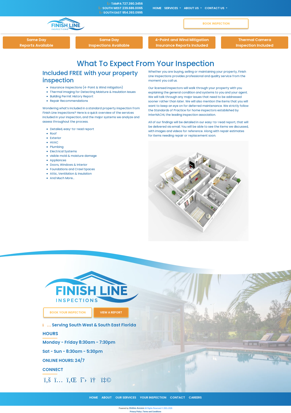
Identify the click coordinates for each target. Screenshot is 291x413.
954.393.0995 (132, 12)
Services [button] (171, 8)
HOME (93, 397)
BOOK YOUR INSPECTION (68, 312)
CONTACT (177, 397)
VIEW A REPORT (111, 312)
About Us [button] (192, 8)
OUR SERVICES (125, 397)
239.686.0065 (132, 8)
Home (157, 8)
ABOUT (107, 397)
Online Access (136, 408)
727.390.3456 (132, 3)
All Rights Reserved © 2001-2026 (158, 408)
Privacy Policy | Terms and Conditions (145, 412)
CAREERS (195, 397)
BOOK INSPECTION (216, 23)
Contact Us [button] (215, 8)
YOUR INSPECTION (153, 397)
